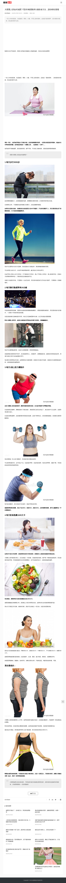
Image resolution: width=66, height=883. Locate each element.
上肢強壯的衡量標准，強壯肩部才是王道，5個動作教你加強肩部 (18, 821)
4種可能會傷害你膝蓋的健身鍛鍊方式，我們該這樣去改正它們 (47, 821)
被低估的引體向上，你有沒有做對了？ (45, 829)
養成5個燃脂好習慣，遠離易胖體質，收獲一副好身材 (47, 811)
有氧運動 (26, 13)
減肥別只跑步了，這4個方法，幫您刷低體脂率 (18, 811)
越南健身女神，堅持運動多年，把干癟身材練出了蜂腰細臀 (18, 840)
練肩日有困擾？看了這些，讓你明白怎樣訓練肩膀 (18, 830)
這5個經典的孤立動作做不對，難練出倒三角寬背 (18, 850)
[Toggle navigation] (61, 2)
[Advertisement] (33, 37)
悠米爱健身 (7, 13)
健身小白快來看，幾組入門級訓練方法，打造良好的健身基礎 (47, 840)
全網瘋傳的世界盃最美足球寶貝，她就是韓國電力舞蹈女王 (47, 867)
